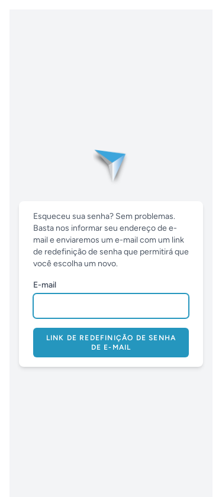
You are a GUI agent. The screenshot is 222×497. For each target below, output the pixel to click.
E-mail (44, 285)
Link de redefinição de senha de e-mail (111, 342)
